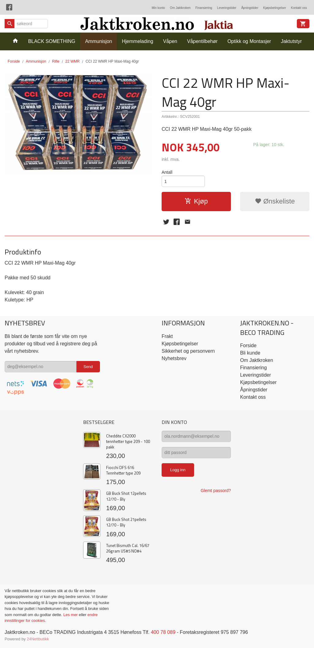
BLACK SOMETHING (51, 41)
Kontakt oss (299, 8)
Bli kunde (250, 352)
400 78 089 (163, 632)
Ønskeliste (275, 201)
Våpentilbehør (202, 41)
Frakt (167, 336)
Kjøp (196, 201)
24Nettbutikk (38, 639)
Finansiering (203, 8)
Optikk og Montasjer (249, 41)
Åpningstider (249, 8)
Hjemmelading (137, 41)
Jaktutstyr (291, 41)
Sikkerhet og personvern (188, 351)
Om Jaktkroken (180, 8)
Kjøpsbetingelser (274, 8)
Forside (14, 61)
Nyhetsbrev (174, 358)
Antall (167, 172)
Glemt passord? (216, 490)
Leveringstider (226, 8)
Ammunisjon (98, 41)
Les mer (71, 614)
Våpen (170, 41)
